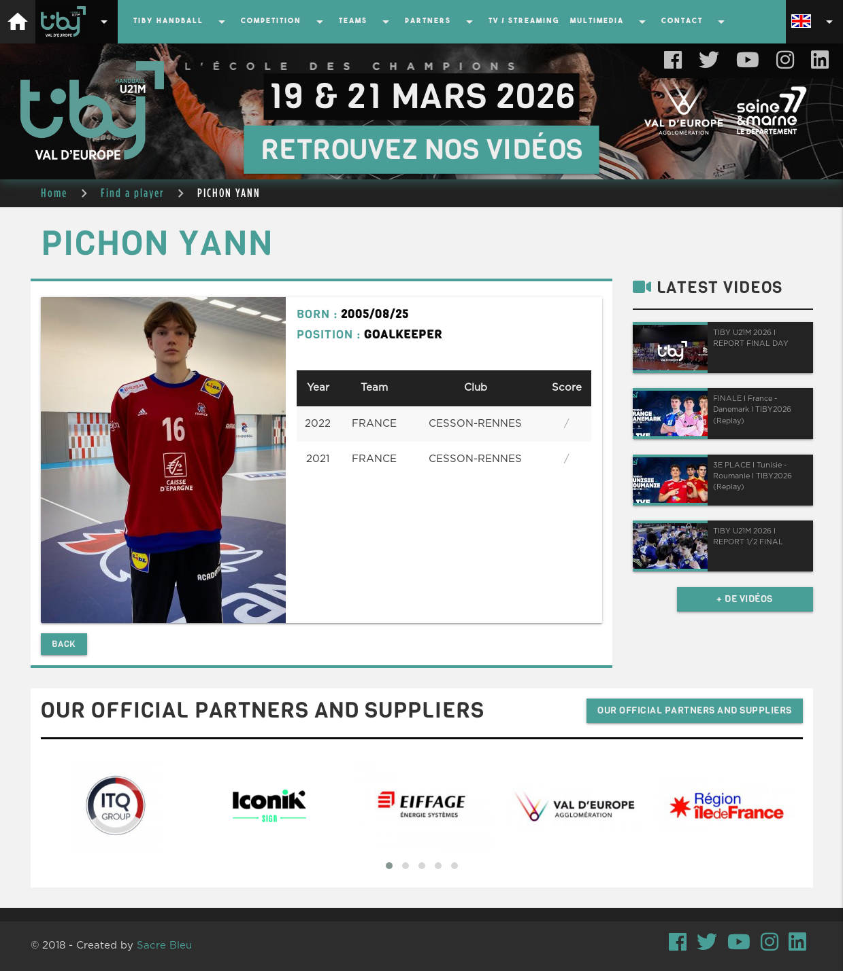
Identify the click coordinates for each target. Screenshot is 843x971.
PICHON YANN (229, 192)
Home (54, 192)
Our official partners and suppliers (694, 710)
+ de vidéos (744, 599)
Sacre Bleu (164, 945)
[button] (389, 865)
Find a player (132, 192)
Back (64, 644)
